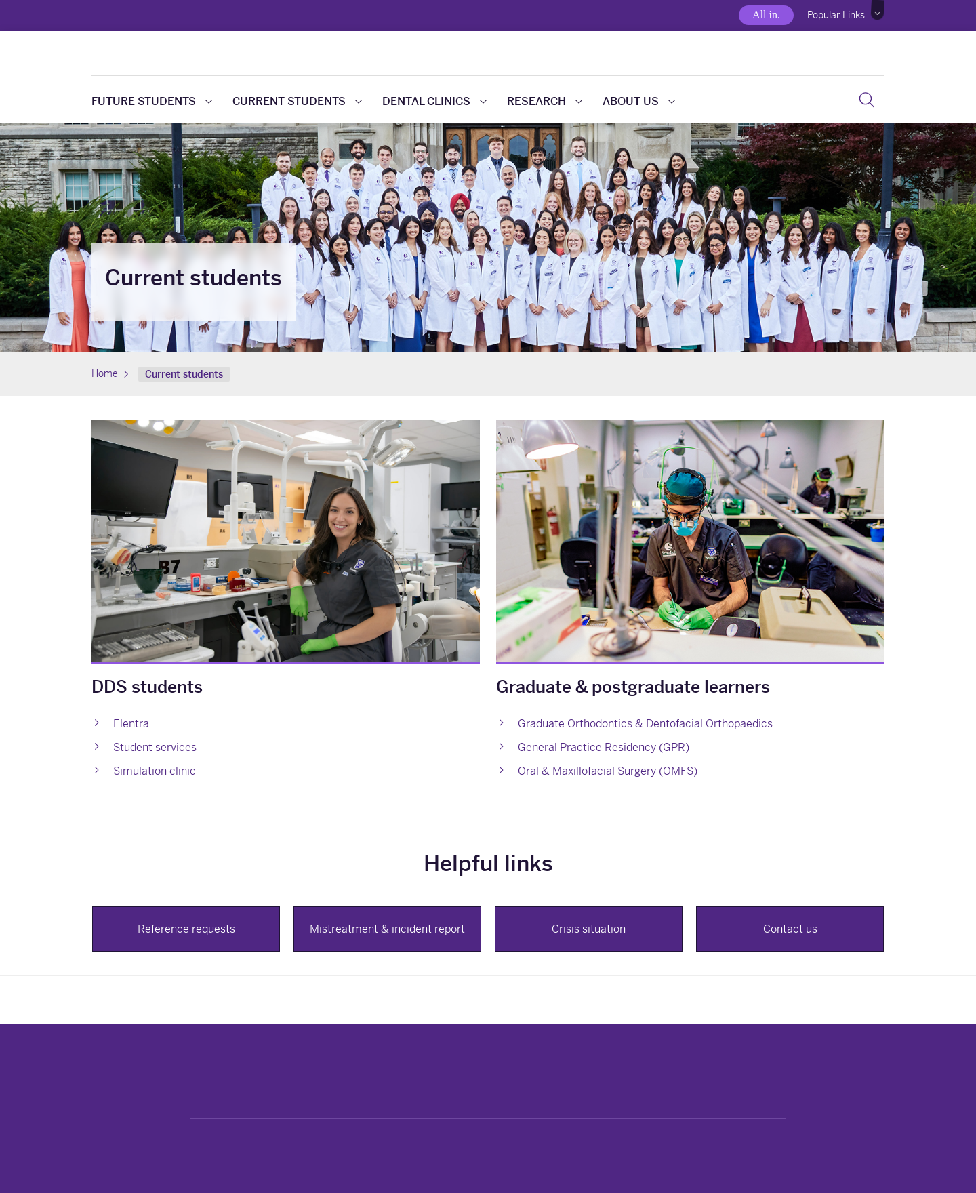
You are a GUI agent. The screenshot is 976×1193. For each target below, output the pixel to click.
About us (639, 101)
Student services (155, 747)
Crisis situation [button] (589, 929)
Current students (297, 101)
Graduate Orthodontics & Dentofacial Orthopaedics (645, 723)
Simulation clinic (154, 771)
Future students (152, 101)
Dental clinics (434, 101)
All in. (766, 14)
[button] (878, 10)
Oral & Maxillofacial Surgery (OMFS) (607, 771)
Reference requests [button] (186, 929)
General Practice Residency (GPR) (603, 747)
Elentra (131, 723)
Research (544, 101)
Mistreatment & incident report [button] (387, 929)
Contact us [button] (790, 929)
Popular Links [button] (836, 15)
